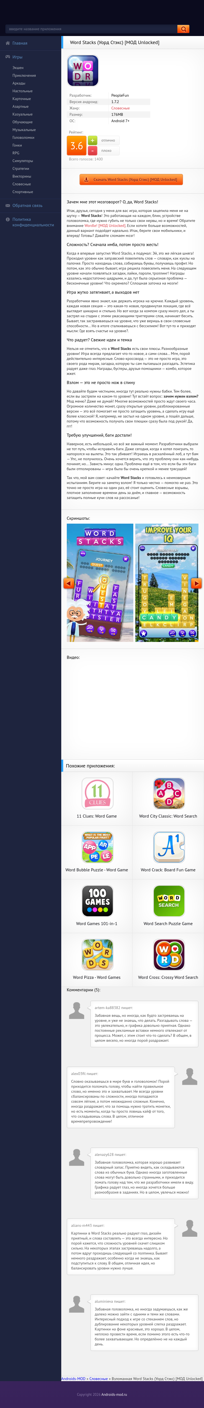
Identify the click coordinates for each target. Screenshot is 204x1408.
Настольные (22, 90)
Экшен (18, 67)
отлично (101, 140)
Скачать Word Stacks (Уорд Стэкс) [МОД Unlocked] (135, 179)
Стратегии (20, 168)
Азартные (20, 106)
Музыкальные (24, 129)
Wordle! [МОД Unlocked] (105, 225)
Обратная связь (23, 205)
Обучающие (22, 121)
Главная (16, 43)
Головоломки (23, 137)
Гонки (17, 145)
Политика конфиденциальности (29, 221)
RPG (15, 152)
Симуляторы (22, 160)
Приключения (24, 75)
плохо (99, 150)
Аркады (18, 83)
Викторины (21, 176)
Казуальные (22, 114)
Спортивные (22, 191)
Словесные (21, 183)
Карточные (21, 98)
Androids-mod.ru (114, 1394)
